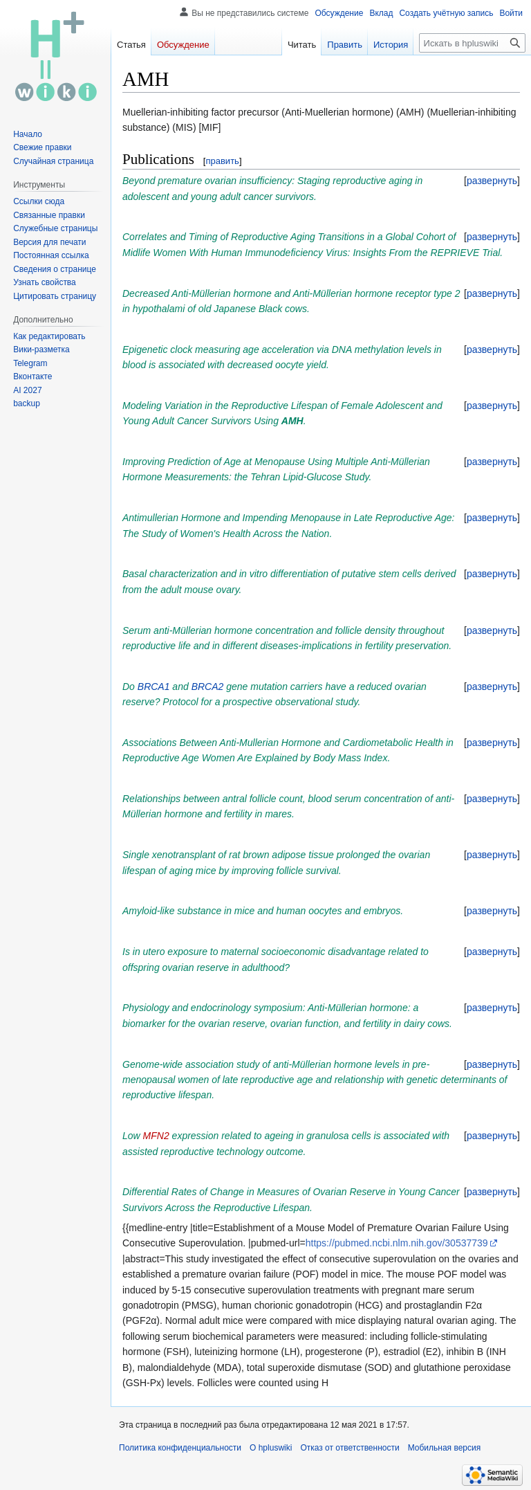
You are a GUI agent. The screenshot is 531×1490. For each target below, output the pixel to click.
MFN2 (156, 1135)
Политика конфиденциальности (180, 1448)
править (222, 161)
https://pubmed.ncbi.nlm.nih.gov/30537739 (397, 1242)
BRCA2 (208, 686)
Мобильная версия (444, 1448)
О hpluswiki (271, 1448)
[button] (492, 180)
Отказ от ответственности (349, 1448)
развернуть (492, 180)
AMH (292, 420)
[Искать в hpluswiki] (472, 43)
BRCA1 (154, 686)
